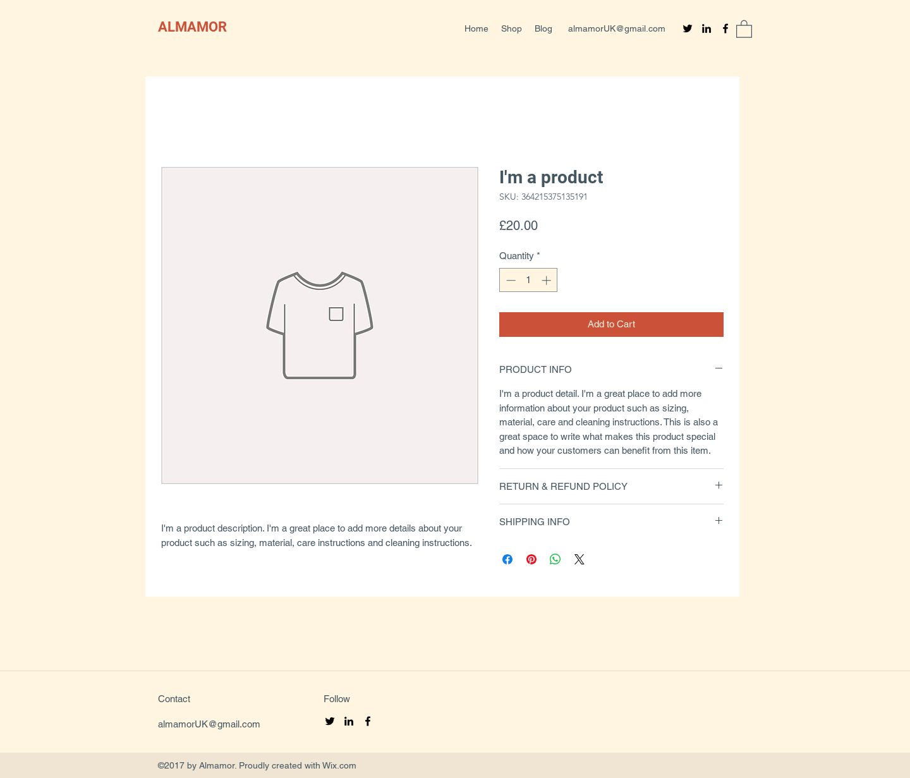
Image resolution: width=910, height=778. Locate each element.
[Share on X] (579, 559)
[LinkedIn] (706, 28)
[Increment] (547, 280)
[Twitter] (687, 28)
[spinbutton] (528, 280)
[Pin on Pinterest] (531, 559)
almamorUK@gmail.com (616, 28)
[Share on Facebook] (507, 559)
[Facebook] (725, 28)
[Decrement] (509, 280)
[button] (744, 28)
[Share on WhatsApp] (555, 559)
